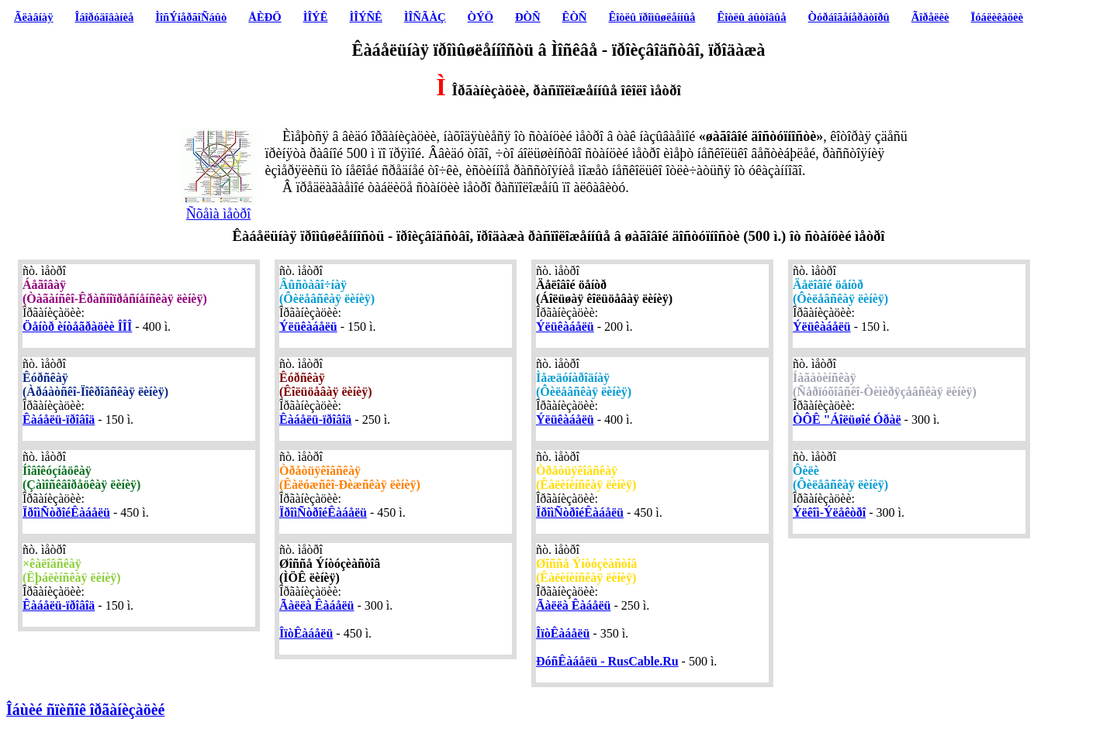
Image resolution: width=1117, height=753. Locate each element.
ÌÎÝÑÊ (365, 17)
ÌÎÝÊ (315, 17)
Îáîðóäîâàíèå (104, 17)
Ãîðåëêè (930, 17)
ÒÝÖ (480, 17)
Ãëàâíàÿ (33, 17)
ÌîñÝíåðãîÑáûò (191, 17)
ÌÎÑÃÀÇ (425, 17)
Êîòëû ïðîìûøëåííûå (651, 17)
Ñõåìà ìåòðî (219, 207)
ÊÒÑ (574, 17)
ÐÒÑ (528, 17)
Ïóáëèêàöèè (997, 17)
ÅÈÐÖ (264, 17)
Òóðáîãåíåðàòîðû (849, 17)
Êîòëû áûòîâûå (751, 17)
